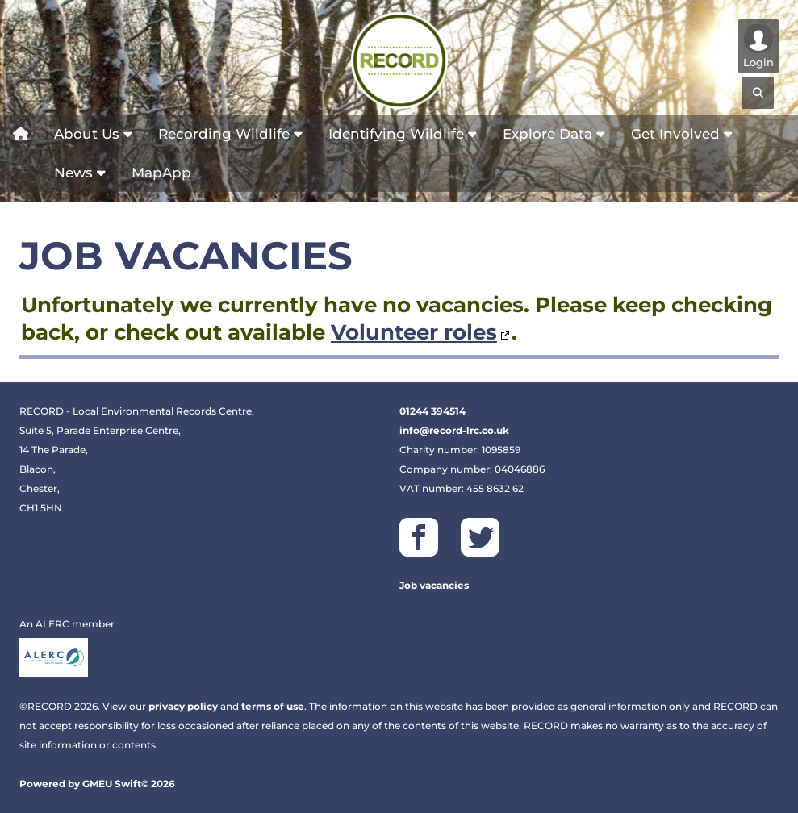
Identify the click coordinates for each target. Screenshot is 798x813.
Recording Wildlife (230, 134)
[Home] (20, 134)
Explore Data (554, 134)
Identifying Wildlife (402, 134)
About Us (93, 134)
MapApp (161, 173)
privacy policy (183, 706)
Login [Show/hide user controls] (758, 46)
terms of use (272, 706)
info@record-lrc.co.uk (454, 430)
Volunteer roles (414, 332)
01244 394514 (432, 411)
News (80, 173)
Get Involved (682, 134)
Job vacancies (434, 585)
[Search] (758, 93)
